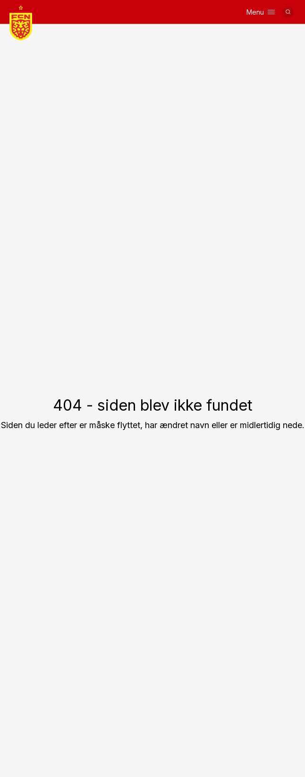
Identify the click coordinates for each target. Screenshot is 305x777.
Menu (260, 12)
